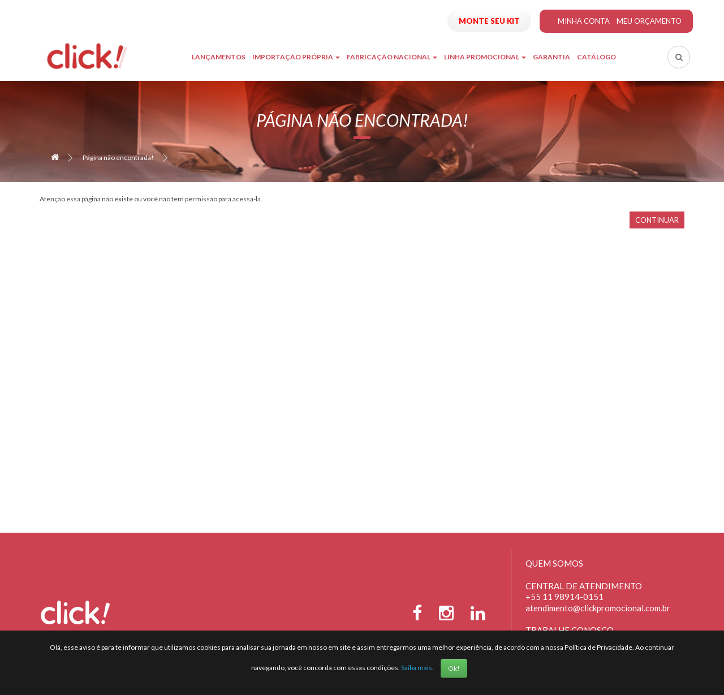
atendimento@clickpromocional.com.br (597, 608)
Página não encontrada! (118, 157)
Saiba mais (416, 667)
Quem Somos (554, 563)
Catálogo (596, 57)
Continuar (657, 220)
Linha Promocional (485, 57)
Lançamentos (218, 57)
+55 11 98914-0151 (564, 597)
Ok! (454, 668)
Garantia (551, 57)
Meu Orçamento (649, 20)
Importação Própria (296, 57)
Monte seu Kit (489, 20)
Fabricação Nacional (392, 57)
